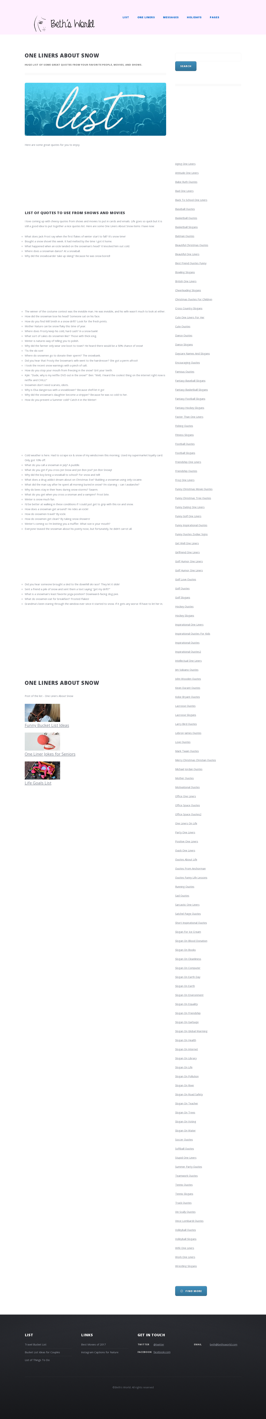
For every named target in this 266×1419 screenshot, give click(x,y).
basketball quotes (186, 218)
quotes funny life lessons (191, 877)
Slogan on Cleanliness (188, 959)
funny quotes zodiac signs (191, 534)
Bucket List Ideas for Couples (42, 1352)
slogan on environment (189, 995)
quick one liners (185, 850)
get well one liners (187, 543)
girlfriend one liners (187, 552)
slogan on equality (186, 1004)
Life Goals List (42, 780)
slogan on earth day (187, 977)
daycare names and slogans (192, 353)
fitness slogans (184, 435)
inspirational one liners (189, 624)
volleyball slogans (185, 1239)
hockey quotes (184, 606)
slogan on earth (185, 986)
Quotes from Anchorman (190, 868)
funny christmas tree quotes (193, 498)
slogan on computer (187, 968)
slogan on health (185, 1040)
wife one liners (184, 1248)
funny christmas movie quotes (194, 489)
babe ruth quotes (186, 182)
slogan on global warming (191, 1031)
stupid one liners (185, 1157)
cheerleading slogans (188, 290)
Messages (171, 17)
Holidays (194, 17)
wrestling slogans (186, 1266)
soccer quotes (184, 1139)
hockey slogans (184, 615)
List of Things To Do (37, 1360)
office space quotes (187, 805)
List (126, 17)
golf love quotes (185, 579)
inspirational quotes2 (188, 651)
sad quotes (182, 895)
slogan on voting (185, 1121)
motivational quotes (187, 787)
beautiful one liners (187, 254)
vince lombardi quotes (189, 1221)
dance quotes (183, 335)
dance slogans (184, 344)
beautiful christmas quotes (191, 245)
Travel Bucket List (35, 1344)
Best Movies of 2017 (93, 1344)
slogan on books (185, 950)
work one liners (185, 1257)
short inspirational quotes (191, 922)
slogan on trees (185, 1112)
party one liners (185, 832)
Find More (193, 1291)
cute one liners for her (189, 317)
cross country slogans (188, 308)
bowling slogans (185, 272)
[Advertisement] (95, 178)
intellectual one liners (188, 660)
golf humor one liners (189, 561)
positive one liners (186, 841)
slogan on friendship (188, 1013)
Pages (214, 17)
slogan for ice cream (188, 931)
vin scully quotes (185, 1212)
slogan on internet (186, 1049)
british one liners (185, 281)
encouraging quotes (187, 362)
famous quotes (184, 371)
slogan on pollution (187, 1076)
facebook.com (161, 1352)
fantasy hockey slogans (189, 407)
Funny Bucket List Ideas (47, 723)
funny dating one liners (190, 507)
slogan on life (184, 1067)
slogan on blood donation (191, 941)
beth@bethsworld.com (223, 1344)
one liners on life (186, 823)
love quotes (183, 742)
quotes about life (186, 859)
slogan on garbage (187, 1022)
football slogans (185, 453)
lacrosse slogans (185, 715)
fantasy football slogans (190, 398)
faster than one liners (189, 416)
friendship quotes (186, 471)
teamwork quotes (186, 1175)
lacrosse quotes (185, 706)
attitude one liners (187, 173)
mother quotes (184, 778)
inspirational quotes (187, 642)
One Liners (146, 17)
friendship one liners (188, 462)
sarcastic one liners (187, 904)
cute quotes (182, 326)
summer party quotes (188, 1166)
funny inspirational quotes (191, 525)
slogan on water (185, 1130)
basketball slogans (186, 227)
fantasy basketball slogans (191, 389)
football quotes (185, 444)
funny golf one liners (188, 516)
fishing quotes (184, 426)
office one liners (185, 796)
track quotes (183, 1203)
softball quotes (184, 1148)
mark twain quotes (187, 751)
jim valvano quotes (186, 669)
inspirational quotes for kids (192, 633)
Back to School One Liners (191, 200)
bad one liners (184, 191)
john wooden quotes (188, 678)
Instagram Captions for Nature (99, 1352)
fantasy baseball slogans (190, 380)
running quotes (184, 886)
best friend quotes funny (190, 263)
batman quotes (184, 236)
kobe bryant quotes (187, 697)
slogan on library (186, 1058)
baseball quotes (185, 209)
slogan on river (184, 1085)
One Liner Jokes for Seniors (50, 751)
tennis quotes (184, 1184)
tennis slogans (184, 1193)
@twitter (158, 1344)
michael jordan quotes (188, 769)
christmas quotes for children (193, 299)
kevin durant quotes (187, 688)
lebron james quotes (188, 733)
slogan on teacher (186, 1103)
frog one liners (184, 480)
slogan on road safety (189, 1094)
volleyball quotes (185, 1230)
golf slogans (182, 597)
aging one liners (185, 164)
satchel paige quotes (188, 913)
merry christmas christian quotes (195, 760)
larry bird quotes (186, 724)
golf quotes (182, 588)
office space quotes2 (188, 814)
